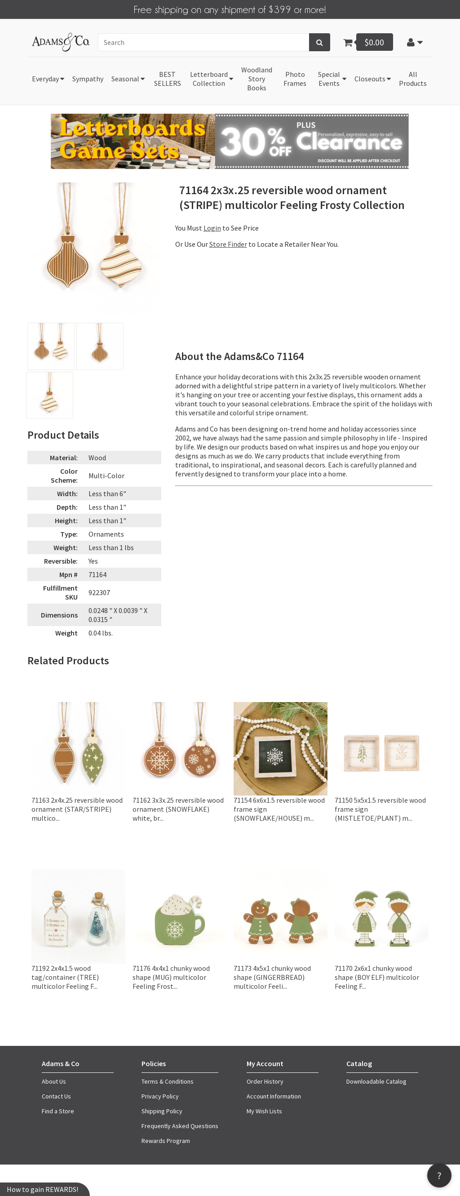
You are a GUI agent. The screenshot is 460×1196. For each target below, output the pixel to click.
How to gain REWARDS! (42, 1189)
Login (212, 227)
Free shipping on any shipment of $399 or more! (230, 8)
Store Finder (228, 243)
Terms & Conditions (168, 1080)
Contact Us (56, 1095)
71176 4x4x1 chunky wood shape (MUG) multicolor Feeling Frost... (171, 976)
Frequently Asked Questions (180, 1125)
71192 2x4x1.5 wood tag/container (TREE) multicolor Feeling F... (65, 976)
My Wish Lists (264, 1110)
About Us (54, 1080)
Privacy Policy (160, 1095)
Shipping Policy (162, 1110)
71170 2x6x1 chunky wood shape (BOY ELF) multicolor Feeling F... (377, 976)
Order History (265, 1080)
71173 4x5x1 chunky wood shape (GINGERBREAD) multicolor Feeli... (272, 976)
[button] (415, 41)
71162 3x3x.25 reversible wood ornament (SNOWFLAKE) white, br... (178, 808)
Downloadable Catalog (376, 1080)
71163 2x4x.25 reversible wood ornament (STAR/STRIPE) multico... (77, 808)
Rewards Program (166, 1140)
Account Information (274, 1095)
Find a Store (58, 1110)
